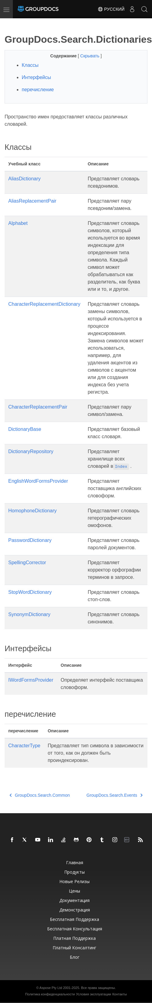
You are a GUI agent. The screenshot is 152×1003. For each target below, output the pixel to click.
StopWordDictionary (30, 592)
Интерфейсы (36, 77)
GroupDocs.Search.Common (39, 795)
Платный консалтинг (74, 948)
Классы (30, 65)
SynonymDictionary (29, 614)
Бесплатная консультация (74, 929)
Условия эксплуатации (93, 994)
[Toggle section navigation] (9, 23)
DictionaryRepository (31, 451)
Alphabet (18, 223)
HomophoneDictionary (32, 510)
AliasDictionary (24, 178)
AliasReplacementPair (32, 201)
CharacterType (24, 745)
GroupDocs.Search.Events (115, 795)
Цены (74, 891)
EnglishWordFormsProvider (38, 481)
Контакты (119, 994)
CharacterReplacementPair (37, 406)
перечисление (38, 89)
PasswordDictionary (29, 540)
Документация (74, 900)
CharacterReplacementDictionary (44, 304)
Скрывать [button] (90, 55)
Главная (74, 862)
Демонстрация (74, 910)
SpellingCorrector (27, 562)
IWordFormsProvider (30, 680)
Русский (111, 9)
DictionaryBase (24, 429)
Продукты (74, 872)
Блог (75, 957)
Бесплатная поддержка (74, 919)
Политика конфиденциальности (50, 994)
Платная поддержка (74, 938)
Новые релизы (74, 881)
